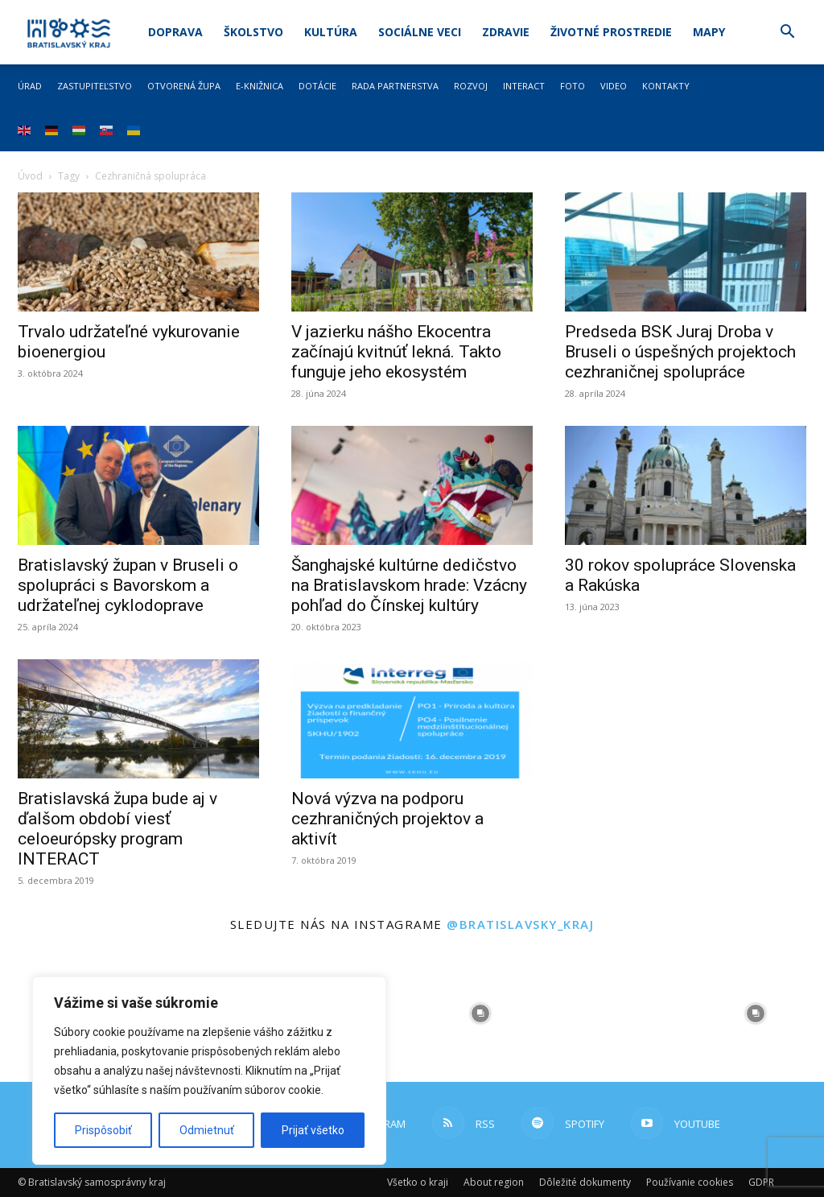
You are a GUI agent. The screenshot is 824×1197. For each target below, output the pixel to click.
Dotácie (317, 86)
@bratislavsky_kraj (520, 924)
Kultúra (330, 31)
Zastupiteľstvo (94, 86)
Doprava (175, 31)
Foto (572, 86)
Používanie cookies (689, 1182)
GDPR (761, 1182)
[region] (209, 1070)
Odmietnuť (206, 1130)
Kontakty (666, 86)
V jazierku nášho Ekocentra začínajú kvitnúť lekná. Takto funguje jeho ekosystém (396, 352)
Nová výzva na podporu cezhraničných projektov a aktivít (387, 818)
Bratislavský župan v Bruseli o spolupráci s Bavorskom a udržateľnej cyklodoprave (128, 585)
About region (494, 1182)
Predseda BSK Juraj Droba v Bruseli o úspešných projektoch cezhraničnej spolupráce (680, 352)
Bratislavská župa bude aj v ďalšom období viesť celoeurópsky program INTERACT (117, 829)
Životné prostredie (611, 31)
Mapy (709, 31)
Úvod (30, 176)
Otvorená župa (183, 86)
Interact (524, 86)
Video (613, 86)
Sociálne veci (419, 31)
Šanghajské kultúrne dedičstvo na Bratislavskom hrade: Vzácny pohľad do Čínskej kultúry (409, 585)
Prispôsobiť (103, 1130)
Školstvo (253, 31)
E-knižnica (259, 86)
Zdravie (505, 31)
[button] (787, 33)
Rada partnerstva (395, 86)
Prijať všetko (313, 1130)
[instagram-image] (481, 1013)
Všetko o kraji (417, 1182)
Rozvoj (471, 86)
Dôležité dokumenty (585, 1182)
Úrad (30, 86)
